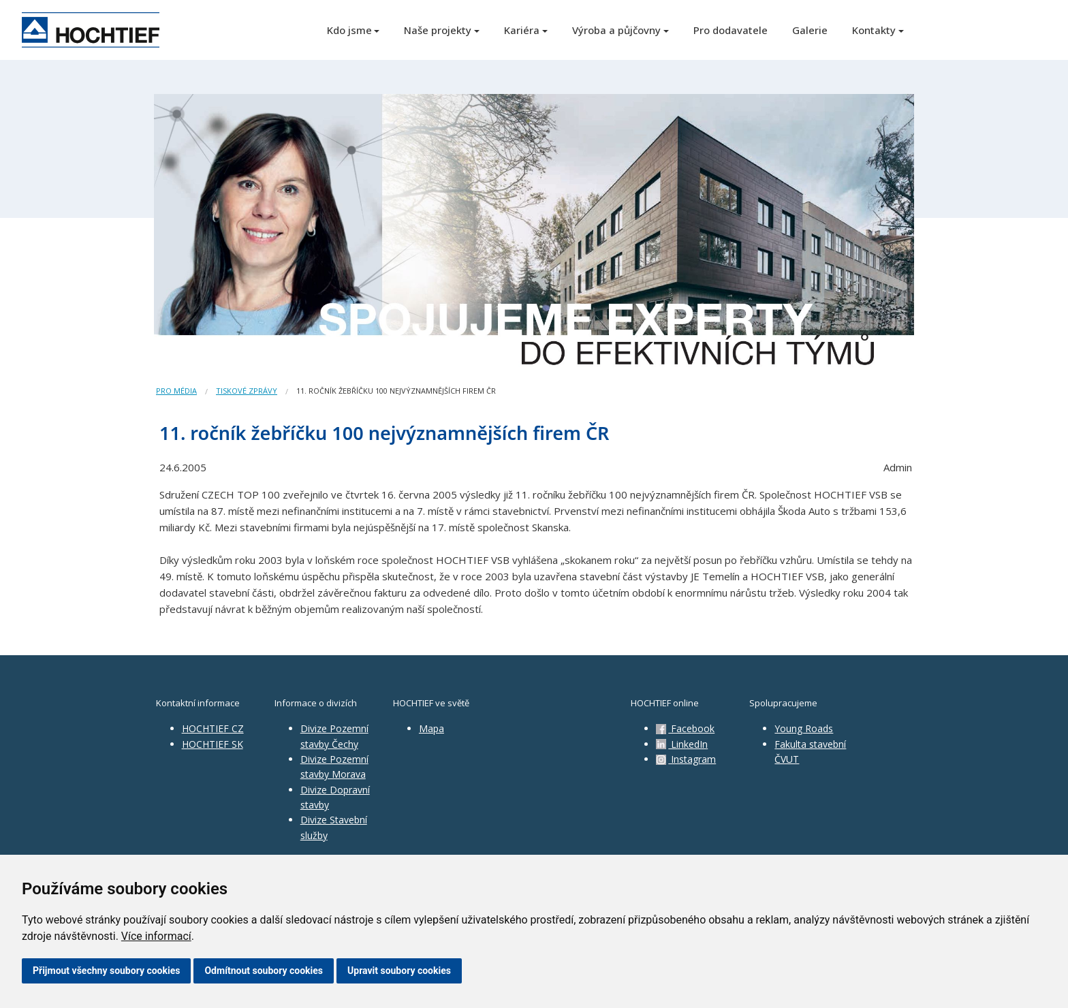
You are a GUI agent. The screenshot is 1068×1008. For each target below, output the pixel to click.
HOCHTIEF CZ (213, 728)
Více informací (156, 936)
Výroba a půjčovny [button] (616, 30)
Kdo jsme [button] (349, 30)
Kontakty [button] (874, 30)
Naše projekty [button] (437, 30)
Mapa (431, 728)
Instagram (686, 759)
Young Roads (803, 728)
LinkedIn (682, 744)
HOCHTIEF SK (212, 744)
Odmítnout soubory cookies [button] (263, 970)
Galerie (810, 30)
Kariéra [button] (521, 30)
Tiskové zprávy (246, 390)
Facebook (685, 728)
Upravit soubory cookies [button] (399, 970)
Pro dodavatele (730, 30)
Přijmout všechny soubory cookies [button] (106, 970)
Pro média (176, 390)
